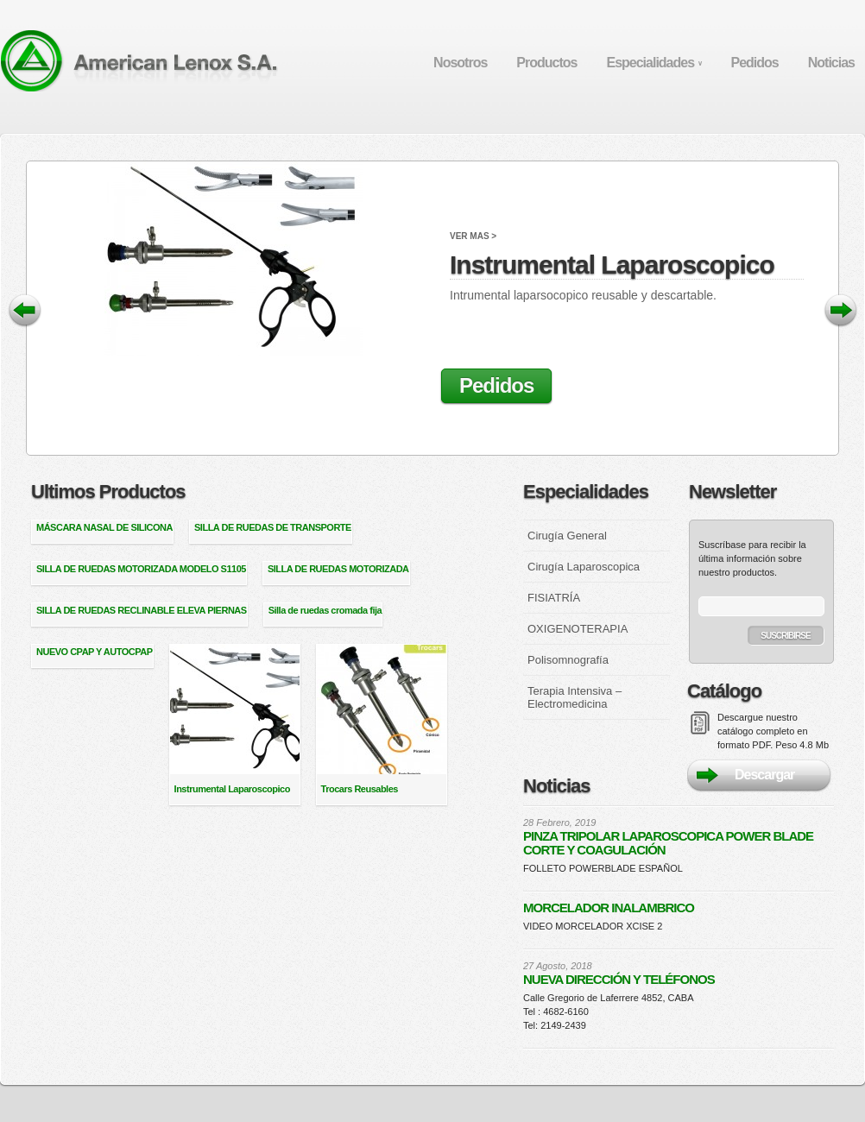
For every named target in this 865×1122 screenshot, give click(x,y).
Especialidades (653, 62)
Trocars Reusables (359, 789)
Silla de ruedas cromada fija (325, 610)
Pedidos (755, 62)
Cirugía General (567, 535)
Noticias (831, 62)
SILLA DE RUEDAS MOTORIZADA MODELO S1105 (141, 569)
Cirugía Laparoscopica (583, 566)
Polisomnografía (568, 659)
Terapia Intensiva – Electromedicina (574, 697)
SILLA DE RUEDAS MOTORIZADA (338, 569)
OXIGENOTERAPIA (577, 628)
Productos (546, 62)
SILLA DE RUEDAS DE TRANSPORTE (272, 527)
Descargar (764, 774)
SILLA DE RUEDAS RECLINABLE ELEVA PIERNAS (141, 610)
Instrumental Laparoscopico (627, 250)
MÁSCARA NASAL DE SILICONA (104, 527)
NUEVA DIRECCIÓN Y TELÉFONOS (619, 979)
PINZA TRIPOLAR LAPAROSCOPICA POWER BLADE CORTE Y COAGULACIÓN (668, 843)
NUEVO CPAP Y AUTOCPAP (94, 651)
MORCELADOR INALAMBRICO (608, 908)
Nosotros (460, 62)
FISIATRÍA (553, 597)
